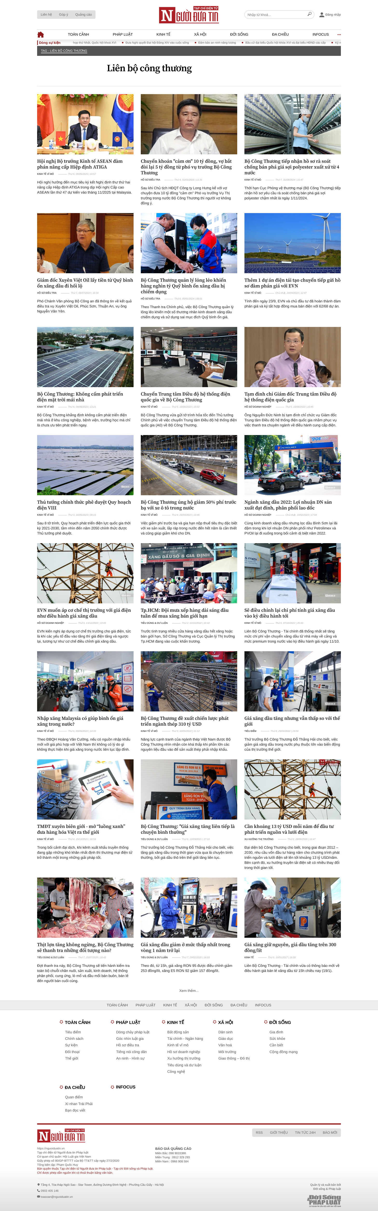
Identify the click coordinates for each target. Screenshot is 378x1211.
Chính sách (74, 1039)
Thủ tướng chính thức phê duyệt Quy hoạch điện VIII (84, 505)
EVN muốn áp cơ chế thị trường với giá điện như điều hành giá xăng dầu (84, 613)
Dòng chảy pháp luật (132, 1032)
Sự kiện (71, 1045)
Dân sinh (225, 1032)
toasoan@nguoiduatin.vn (57, 1196)
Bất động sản (178, 1032)
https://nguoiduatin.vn (51, 1148)
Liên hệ (46, 14)
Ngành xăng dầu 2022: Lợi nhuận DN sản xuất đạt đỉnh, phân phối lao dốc (288, 505)
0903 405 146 (49, 1190)
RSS (259, 1132)
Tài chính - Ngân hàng (185, 1039)
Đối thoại (72, 1052)
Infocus (320, 35)
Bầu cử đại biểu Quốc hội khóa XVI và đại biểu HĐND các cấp (292, 42)
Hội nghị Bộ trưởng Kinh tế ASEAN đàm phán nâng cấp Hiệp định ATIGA (80, 164)
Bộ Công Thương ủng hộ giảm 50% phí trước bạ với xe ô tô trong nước (188, 505)
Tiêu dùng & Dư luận (154, 623)
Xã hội (200, 35)
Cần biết (276, 1045)
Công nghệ (176, 1072)
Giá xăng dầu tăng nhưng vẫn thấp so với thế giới (292, 721)
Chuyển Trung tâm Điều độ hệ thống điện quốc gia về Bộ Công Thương (185, 397)
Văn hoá (225, 1045)
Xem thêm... (189, 991)
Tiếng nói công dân (131, 1052)
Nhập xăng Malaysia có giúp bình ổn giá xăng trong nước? (80, 721)
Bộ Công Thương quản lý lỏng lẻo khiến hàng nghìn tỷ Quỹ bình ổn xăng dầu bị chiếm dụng (183, 285)
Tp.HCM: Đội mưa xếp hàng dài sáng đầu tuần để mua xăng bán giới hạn (185, 613)
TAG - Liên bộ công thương (64, 50)
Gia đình (276, 1032)
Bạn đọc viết (75, 1110)
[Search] (309, 14)
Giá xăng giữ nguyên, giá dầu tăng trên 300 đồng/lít (290, 947)
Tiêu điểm (250, 731)
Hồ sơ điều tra (150, 180)
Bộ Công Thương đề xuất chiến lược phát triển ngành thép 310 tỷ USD (185, 721)
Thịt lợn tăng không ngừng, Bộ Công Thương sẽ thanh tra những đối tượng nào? (85, 947)
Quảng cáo (83, 14)
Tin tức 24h (305, 1132)
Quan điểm (74, 1097)
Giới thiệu (279, 1132)
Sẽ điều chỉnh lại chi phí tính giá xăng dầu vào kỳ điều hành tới (289, 613)
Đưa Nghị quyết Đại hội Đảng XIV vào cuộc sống (163, 42)
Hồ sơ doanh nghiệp (257, 407)
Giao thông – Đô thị (234, 1058)
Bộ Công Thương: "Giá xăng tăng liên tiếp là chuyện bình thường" (188, 829)
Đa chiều (280, 35)
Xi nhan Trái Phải (79, 1104)
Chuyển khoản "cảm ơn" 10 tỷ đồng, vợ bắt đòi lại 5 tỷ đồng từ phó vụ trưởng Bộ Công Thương (186, 167)
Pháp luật (123, 35)
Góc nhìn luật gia (129, 1039)
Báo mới (330, 1132)
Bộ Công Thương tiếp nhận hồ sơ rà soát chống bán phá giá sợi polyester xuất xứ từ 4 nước (291, 167)
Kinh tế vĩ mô (45, 174)
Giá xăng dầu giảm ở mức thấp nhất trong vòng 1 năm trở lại (185, 947)
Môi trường (227, 1052)
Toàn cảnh (78, 35)
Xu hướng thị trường (258, 839)
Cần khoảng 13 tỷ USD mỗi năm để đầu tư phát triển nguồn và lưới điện (289, 829)
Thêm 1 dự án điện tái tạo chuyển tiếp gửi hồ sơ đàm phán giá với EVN (292, 283)
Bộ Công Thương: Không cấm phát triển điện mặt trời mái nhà (80, 397)
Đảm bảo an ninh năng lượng (223, 42)
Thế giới (71, 1058)
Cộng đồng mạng (284, 1052)
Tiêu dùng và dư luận (184, 1065)
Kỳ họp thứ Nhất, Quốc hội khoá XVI (98, 42)
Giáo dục (225, 1039)
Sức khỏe (277, 1039)
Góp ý (63, 14)
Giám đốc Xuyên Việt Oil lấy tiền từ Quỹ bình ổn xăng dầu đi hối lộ (85, 283)
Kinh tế (163, 35)
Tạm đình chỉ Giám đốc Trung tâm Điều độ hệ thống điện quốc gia (290, 397)
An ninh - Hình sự (130, 1058)
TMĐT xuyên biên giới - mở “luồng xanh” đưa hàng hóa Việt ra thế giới (81, 829)
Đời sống (239, 35)
